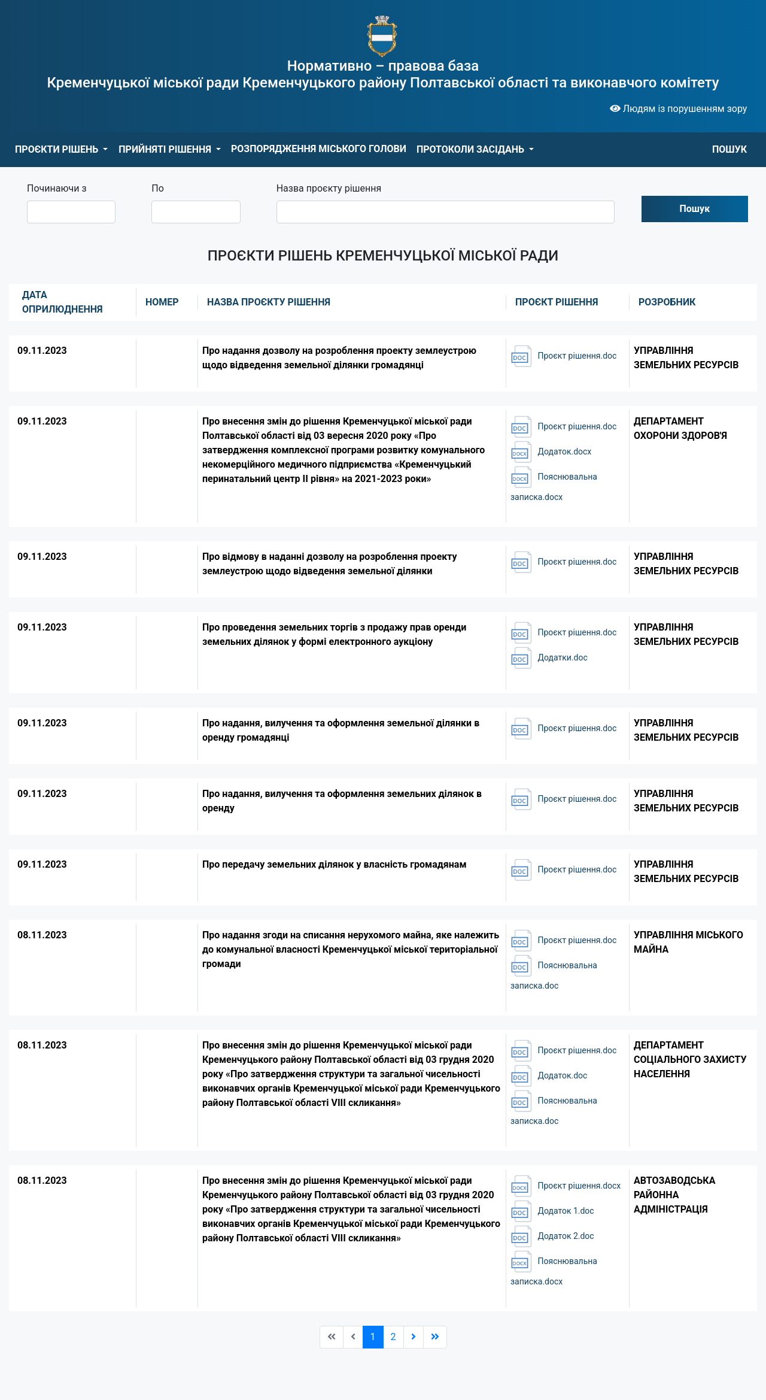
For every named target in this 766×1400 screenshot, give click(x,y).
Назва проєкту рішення (329, 188)
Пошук (695, 208)
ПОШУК (729, 149)
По (157, 188)
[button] (61, 149)
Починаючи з (57, 188)
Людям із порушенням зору (678, 108)
